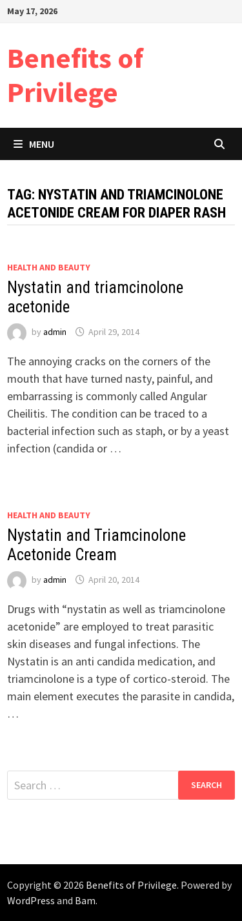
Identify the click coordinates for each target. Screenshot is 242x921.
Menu (34, 143)
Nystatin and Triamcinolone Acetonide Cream (96, 545)
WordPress (31, 900)
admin (54, 332)
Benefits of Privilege (75, 75)
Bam (85, 900)
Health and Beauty (48, 267)
